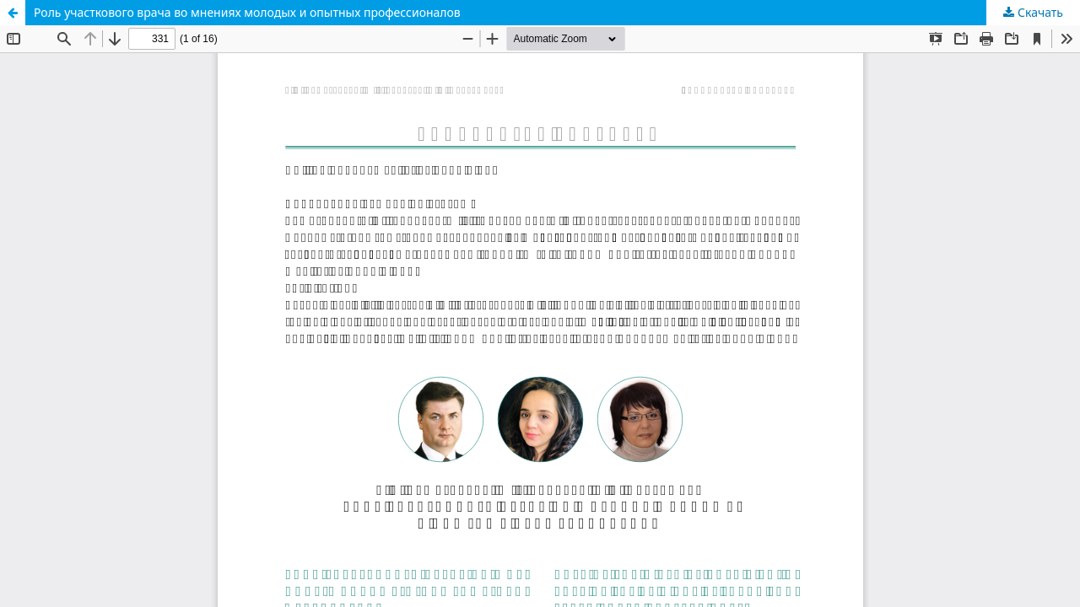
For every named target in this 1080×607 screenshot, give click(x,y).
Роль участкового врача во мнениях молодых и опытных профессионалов (247, 12)
